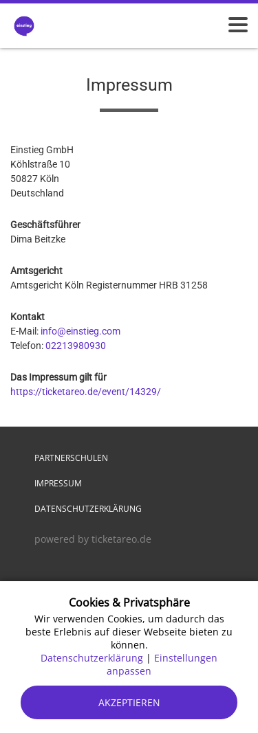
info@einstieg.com (80, 331)
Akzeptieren (129, 702)
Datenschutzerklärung (88, 509)
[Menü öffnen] (238, 24)
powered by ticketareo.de (92, 538)
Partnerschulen (71, 458)
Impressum (58, 483)
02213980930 (75, 345)
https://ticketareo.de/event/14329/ (85, 391)
